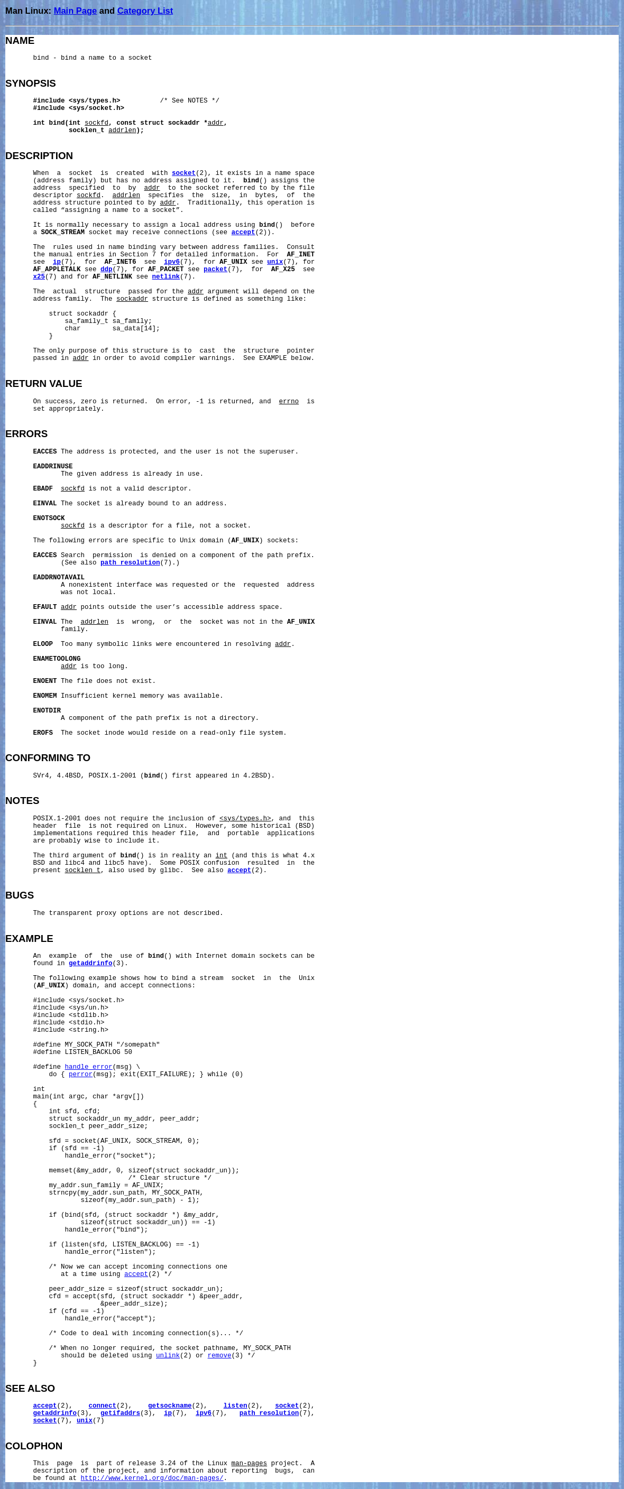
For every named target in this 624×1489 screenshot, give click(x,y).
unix (275, 262)
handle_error (89, 1067)
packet (215, 269)
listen (235, 1406)
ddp (106, 269)
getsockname (170, 1406)
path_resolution (130, 563)
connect (103, 1406)
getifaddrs (120, 1413)
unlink (168, 1355)
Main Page (75, 10)
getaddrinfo (91, 963)
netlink (166, 277)
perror (81, 1074)
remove (220, 1355)
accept (243, 232)
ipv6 (172, 262)
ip (57, 262)
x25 (39, 277)
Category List (145, 10)
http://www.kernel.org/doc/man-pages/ (152, 1478)
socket (184, 173)
